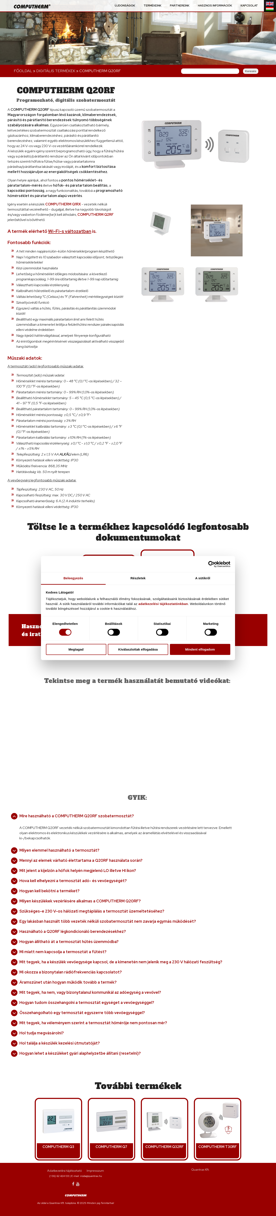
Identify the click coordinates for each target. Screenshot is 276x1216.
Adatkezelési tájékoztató (64, 1171)
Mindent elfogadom (200, 649)
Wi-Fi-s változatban (69, 231)
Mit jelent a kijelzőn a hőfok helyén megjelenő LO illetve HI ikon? (77, 870)
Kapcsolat (249, 5)
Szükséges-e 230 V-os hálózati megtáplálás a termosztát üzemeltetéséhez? (91, 911)
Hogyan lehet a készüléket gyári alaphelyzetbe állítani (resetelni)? (80, 1053)
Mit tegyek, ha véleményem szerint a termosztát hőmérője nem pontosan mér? (93, 1022)
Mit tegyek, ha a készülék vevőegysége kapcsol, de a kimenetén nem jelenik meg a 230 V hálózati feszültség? (120, 961)
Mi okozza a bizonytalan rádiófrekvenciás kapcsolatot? (70, 972)
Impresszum (95, 1171)
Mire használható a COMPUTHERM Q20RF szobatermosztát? (76, 815)
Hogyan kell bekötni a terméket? (49, 890)
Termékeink (152, 5)
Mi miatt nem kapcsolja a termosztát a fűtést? (63, 951)
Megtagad (75, 649)
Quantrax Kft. (200, 1170)
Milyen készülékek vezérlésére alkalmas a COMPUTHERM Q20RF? (80, 901)
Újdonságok (125, 5)
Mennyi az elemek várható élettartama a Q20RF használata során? (81, 860)
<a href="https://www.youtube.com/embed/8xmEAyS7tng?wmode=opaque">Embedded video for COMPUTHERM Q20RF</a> (71, 729)
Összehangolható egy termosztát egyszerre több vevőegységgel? (82, 1012)
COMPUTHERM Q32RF (164, 1147)
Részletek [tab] (138, 578)
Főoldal (23, 70)
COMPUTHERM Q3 (58, 1147)
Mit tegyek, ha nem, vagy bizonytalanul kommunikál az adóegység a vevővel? (90, 992)
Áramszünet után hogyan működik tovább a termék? (68, 982)
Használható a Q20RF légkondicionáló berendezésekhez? (72, 931)
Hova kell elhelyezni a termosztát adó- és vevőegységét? (73, 880)
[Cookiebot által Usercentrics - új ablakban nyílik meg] (211, 564)
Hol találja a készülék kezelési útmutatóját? (59, 1043)
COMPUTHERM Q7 (111, 1147)
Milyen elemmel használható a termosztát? (59, 850)
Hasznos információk (215, 5)
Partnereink (179, 5)
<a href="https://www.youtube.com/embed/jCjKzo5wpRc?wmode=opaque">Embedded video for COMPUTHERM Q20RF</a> (192, 729)
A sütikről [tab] (202, 578)
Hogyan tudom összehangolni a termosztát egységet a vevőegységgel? (86, 1002)
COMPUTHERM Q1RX (63, 204)
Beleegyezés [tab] (73, 578)
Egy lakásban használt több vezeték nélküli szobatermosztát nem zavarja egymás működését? (107, 921)
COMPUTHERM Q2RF (95, 214)
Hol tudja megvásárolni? (41, 1032)
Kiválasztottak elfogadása (138, 649)
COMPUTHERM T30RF (217, 1147)
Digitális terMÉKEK (55, 70)
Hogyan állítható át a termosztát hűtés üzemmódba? (69, 941)
